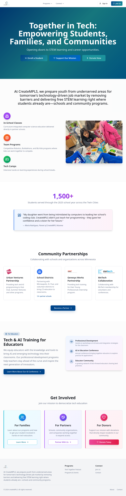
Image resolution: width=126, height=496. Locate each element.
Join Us (117, 3)
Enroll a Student (34, 58)
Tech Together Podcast (73, 469)
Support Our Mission (65, 58)
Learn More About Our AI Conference (24, 371)
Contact (98, 473)
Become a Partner (63, 308)
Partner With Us (63, 442)
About (112, 489)
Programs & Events (72, 473)
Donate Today (104, 442)
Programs (47, 3)
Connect (60, 3)
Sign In (103, 3)
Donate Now (94, 58)
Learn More (22, 442)
